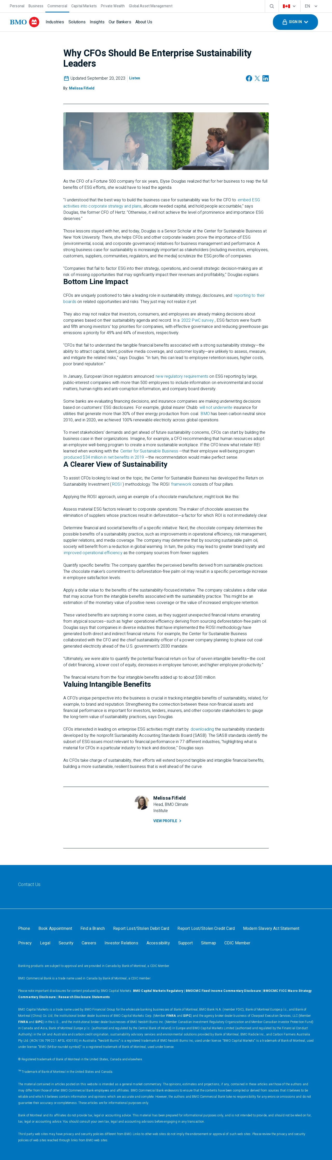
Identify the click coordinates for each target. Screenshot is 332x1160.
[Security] (66, 943)
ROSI (117, 484)
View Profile (167, 821)
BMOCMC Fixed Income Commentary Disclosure (223, 991)
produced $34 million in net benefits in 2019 (104, 457)
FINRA (171, 1015)
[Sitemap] (208, 943)
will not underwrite (216, 407)
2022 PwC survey (197, 320)
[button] (295, 22)
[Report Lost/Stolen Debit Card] (141, 928)
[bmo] (24, 22)
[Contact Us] (29, 885)
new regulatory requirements (182, 376)
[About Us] (143, 22)
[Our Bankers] (120, 22)
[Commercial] (57, 5)
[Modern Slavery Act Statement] (271, 928)
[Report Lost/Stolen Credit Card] (206, 928)
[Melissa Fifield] (81, 88)
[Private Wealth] (113, 5)
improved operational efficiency (93, 553)
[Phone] (24, 928)
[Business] (36, 5)
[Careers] (89, 943)
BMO (205, 414)
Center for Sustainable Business (149, 451)
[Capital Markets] (84, 5)
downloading (202, 729)
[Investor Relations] (121, 943)
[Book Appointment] (55, 928)
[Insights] (97, 22)
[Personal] (17, 5)
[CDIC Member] (237, 943)
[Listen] (134, 78)
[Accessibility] (158, 943)
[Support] (185, 943)
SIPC (187, 1015)
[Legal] (45, 943)
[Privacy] (25, 943)
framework (181, 484)
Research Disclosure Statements (84, 997)
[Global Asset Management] (150, 5)
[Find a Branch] (92, 928)
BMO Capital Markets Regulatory (158, 991)
